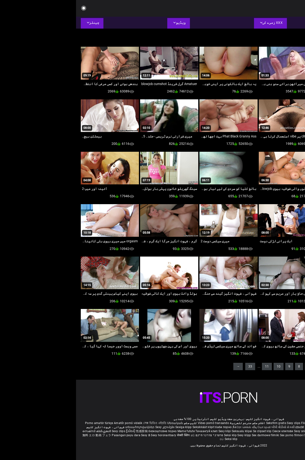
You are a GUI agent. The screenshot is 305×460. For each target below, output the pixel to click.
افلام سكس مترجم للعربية (171, 423)
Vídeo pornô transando (137, 423)
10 (202, 366)
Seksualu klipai (166, 431)
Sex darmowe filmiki (189, 435)
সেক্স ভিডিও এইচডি (78, 423)
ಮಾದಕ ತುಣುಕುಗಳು (231, 427)
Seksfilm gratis (200, 423)
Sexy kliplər (236, 435)
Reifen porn (288, 423)
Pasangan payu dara (50, 435)
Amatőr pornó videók (52, 423)
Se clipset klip (186, 431)
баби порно (147, 427)
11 (191, 366)
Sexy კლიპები (89, 427)
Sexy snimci (226, 431)
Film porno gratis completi (243, 423)
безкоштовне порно (86, 431)
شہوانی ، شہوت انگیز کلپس (29, 427)
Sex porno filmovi (216, 435)
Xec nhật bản (271, 423)
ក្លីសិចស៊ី (55, 431)
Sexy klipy (242, 431)
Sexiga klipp (108, 427)
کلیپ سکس (114, 423)
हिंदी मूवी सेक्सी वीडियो (255, 427)
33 (174, 366)
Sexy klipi (149, 431)
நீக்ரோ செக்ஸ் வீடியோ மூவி (176, 427)
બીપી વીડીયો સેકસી (207, 427)
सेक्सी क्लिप (108, 435)
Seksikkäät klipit (128, 427)
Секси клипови (207, 431)
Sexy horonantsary (88, 435)
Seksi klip (154, 435)
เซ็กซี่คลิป (292, 431)
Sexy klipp (168, 435)
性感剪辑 (66, 431)
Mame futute (110, 431)
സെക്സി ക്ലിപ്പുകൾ (21, 431)
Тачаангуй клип (130, 431)
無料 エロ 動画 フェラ (20, 435)
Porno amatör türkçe (23, 423)
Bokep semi (252, 435)
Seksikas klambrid (273, 435)
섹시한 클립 (278, 431)
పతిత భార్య (276, 427)
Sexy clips (218, 423)
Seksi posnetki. (259, 431)
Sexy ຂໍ (70, 435)
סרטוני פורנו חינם (133, 435)
